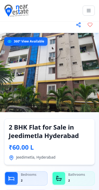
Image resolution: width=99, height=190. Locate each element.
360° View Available (29, 41)
